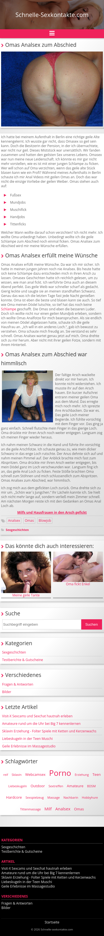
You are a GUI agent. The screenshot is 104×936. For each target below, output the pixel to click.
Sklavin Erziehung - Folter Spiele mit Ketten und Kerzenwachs (49, 731)
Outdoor (38, 785)
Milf (48, 808)
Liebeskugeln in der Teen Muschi (27, 738)
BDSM (91, 786)
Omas (29, 520)
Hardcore (14, 797)
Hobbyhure (90, 797)
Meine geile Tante (26, 574)
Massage (53, 797)
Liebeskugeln (17, 786)
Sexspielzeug (35, 797)
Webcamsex (35, 774)
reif (5, 774)
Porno (60, 772)
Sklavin (17, 774)
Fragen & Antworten (17, 684)
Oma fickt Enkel (78, 569)
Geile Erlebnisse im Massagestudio (29, 746)
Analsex (14, 520)
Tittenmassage (30, 809)
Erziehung (82, 774)
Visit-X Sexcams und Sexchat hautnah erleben (37, 716)
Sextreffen (56, 786)
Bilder (6, 691)
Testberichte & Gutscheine (22, 659)
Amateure (75, 785)
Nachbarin (71, 797)
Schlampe (8, 309)
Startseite (52, 922)
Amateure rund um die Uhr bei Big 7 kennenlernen (41, 723)
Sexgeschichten (17, 530)
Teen (96, 774)
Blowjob (45, 520)
